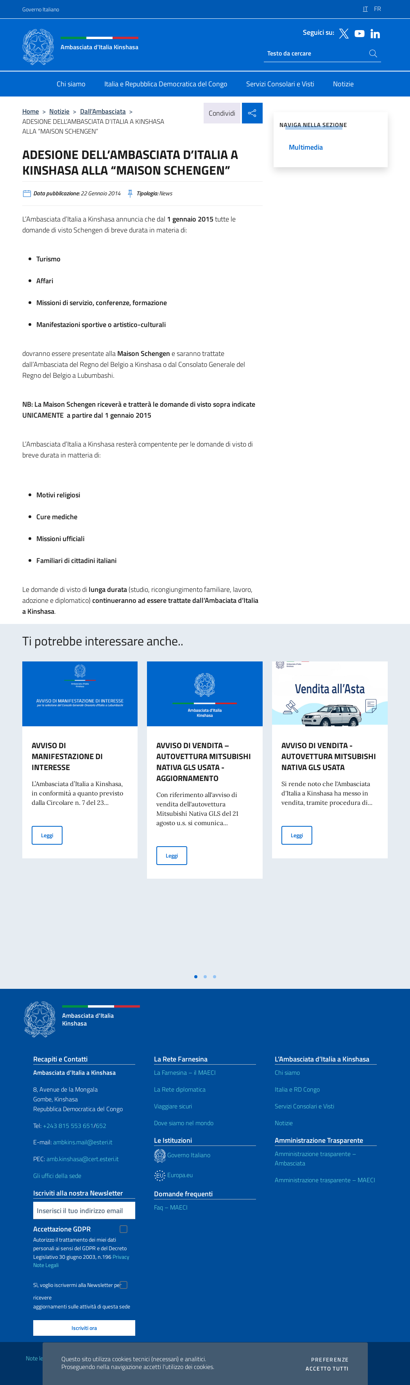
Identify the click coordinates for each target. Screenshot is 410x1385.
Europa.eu (173, 1174)
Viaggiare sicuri (173, 1106)
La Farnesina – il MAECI (185, 1072)
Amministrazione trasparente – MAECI (325, 1180)
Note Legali (46, 1265)
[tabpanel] (80, 815)
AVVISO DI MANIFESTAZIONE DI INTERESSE (67, 756)
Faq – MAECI (171, 1207)
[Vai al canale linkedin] (373, 33)
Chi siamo (287, 1072)
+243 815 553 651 (68, 1125)
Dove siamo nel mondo (183, 1123)
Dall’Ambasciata (103, 111)
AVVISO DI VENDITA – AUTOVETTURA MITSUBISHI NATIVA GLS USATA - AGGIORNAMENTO (203, 761)
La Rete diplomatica (180, 1089)
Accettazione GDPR (62, 1229)
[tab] (195, 976)
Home (30, 111)
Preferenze (330, 1359)
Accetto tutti (327, 1368)
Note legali (39, 1358)
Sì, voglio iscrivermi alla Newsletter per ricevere (77, 1286)
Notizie (59, 111)
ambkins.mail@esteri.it (83, 1142)
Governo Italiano (40, 9)
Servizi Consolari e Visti (304, 1106)
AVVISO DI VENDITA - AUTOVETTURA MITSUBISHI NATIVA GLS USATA (328, 756)
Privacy (121, 1257)
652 (101, 1125)
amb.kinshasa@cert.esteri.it (83, 1158)
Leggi (52, 834)
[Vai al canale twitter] (342, 33)
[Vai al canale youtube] (357, 33)
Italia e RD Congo (297, 1089)
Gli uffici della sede (57, 1175)
